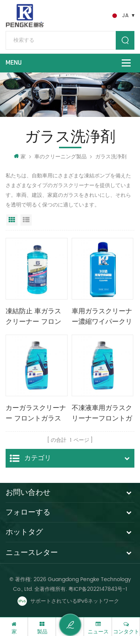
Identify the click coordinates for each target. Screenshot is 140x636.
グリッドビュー (12, 220)
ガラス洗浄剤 (111, 156)
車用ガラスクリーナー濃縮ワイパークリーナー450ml (102, 317)
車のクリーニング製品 (60, 156)
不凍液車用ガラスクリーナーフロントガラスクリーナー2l (102, 414)
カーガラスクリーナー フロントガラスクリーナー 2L (36, 414)
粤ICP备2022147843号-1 (97, 589)
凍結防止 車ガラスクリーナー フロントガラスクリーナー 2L (36, 317)
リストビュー (26, 220)
